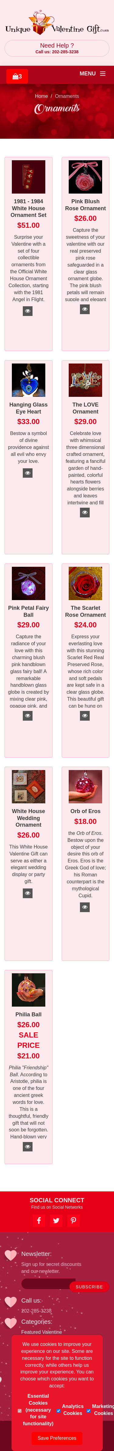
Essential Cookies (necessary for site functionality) (36, 1409)
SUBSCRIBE (89, 1286)
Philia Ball (29, 1014)
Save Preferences (57, 1438)
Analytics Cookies (70, 1410)
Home (41, 96)
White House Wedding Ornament (28, 818)
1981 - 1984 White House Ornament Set (29, 208)
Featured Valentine (41, 1332)
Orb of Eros (86, 811)
